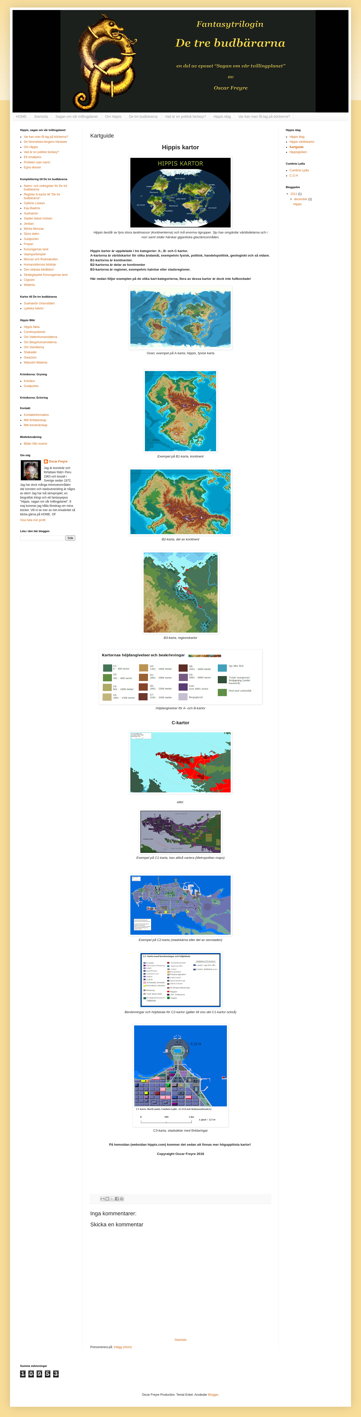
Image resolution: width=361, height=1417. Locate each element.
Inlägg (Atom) (123, 1347)
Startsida (41, 116)
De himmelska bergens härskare (45, 142)
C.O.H (294, 175)
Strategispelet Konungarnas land (45, 275)
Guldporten (31, 239)
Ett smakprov (32, 157)
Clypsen (29, 280)
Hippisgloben (298, 152)
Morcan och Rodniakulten (41, 259)
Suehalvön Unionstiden (39, 303)
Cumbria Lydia (299, 170)
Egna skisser (32, 167)
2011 (294, 194)
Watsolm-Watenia (35, 362)
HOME (21, 116)
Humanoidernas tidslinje (40, 264)
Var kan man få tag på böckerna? (264, 116)
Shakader (30, 352)
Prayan (28, 244)
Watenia (29, 285)
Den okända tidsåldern (39, 269)
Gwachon (30, 357)
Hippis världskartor (302, 142)
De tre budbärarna (143, 116)
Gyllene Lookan (34, 203)
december (301, 199)
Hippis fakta (32, 327)
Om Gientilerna (34, 347)
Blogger (213, 1394)
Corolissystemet (34, 332)
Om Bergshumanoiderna (40, 342)
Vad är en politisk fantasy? (185, 116)
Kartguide (297, 147)
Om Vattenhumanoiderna (40, 337)
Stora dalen (31, 233)
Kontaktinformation (36, 415)
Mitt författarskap (35, 420)
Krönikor (29, 381)
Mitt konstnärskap (35, 425)
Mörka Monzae (34, 228)
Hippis (297, 204)
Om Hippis (113, 116)
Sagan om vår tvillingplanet (76, 116)
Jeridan (29, 223)
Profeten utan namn (37, 162)
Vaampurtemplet (35, 254)
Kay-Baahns (32, 208)
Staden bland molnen (38, 218)
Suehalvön (31, 213)
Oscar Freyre (58, 461)
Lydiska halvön (34, 308)
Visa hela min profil (32, 520)
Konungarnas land (36, 249)
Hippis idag (222, 116)
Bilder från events (35, 443)
